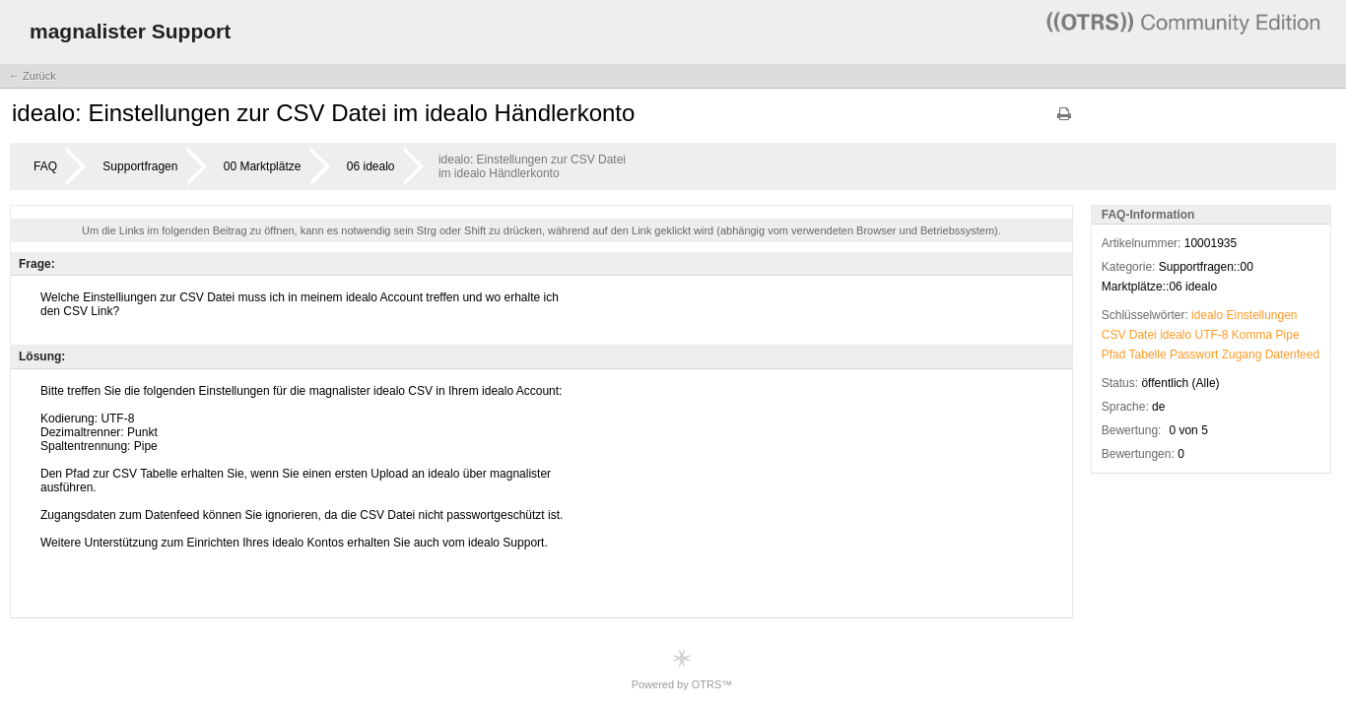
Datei (1143, 335)
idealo (1207, 315)
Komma (1252, 335)
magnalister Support (130, 31)
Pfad (1114, 354)
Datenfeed (1292, 354)
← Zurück (32, 76)
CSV (1114, 335)
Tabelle (1148, 354)
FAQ (45, 166)
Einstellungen (1261, 315)
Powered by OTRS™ (682, 669)
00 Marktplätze (263, 166)
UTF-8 (1212, 335)
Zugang (1242, 354)
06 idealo (371, 166)
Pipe (1288, 335)
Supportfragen (139, 166)
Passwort (1194, 354)
